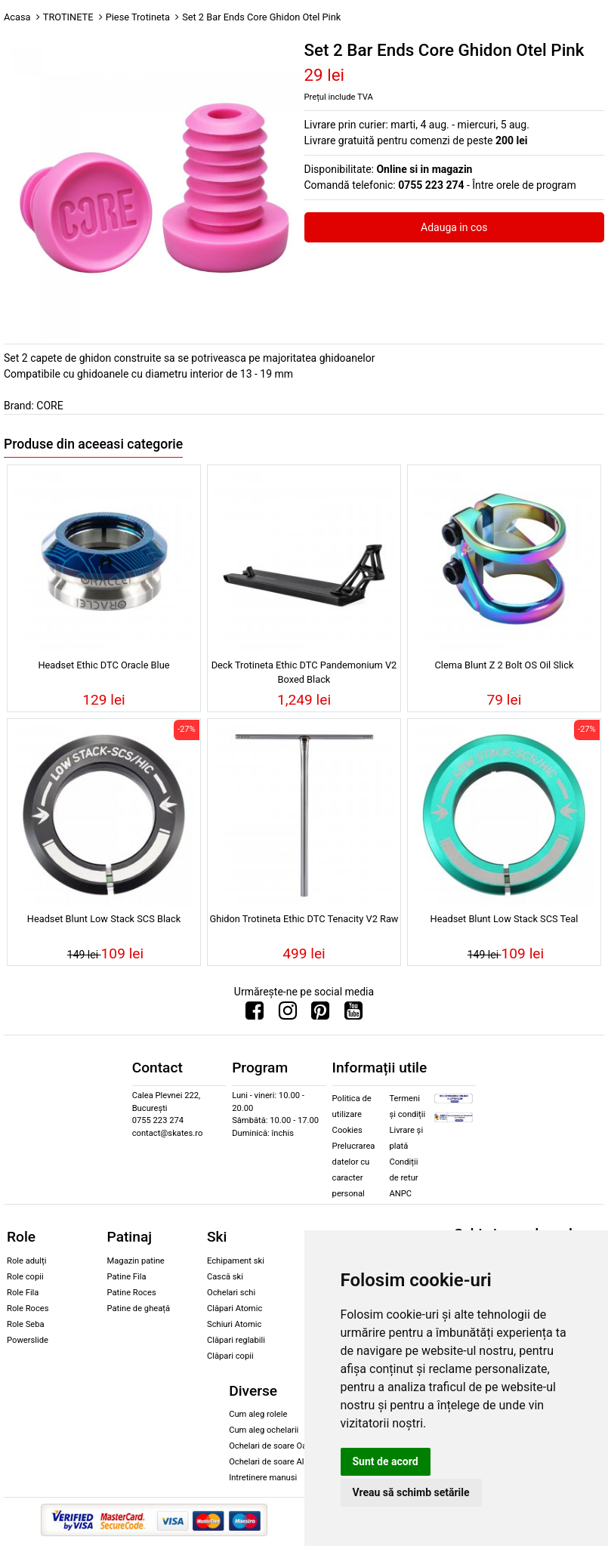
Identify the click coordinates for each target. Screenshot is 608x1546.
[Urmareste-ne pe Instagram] (288, 1014)
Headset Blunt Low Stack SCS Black (104, 918)
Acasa (17, 17)
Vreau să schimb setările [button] (411, 1492)
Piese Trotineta (138, 17)
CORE (49, 406)
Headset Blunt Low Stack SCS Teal (505, 918)
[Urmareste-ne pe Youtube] (353, 1014)
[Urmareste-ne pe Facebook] (254, 1014)
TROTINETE (68, 17)
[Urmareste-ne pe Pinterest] (320, 1014)
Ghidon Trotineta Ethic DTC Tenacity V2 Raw (303, 918)
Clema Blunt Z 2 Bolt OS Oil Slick (504, 665)
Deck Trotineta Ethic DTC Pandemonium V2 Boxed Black (304, 672)
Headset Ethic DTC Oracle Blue (103, 665)
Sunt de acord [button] (385, 1461)
